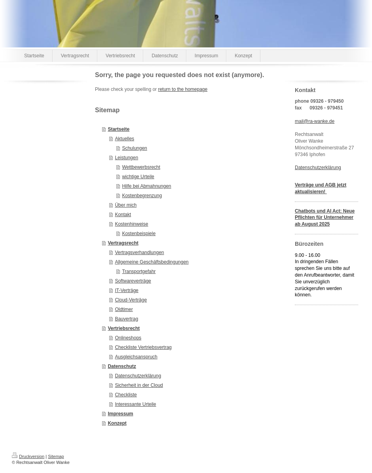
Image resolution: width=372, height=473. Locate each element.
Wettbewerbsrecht (141, 167)
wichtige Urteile (138, 176)
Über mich (126, 205)
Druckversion (28, 456)
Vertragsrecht (123, 243)
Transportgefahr (139, 271)
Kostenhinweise (131, 224)
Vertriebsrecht (124, 328)
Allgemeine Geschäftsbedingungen (151, 262)
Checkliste (126, 395)
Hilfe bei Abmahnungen (146, 186)
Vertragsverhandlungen (139, 252)
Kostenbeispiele (139, 233)
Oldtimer (124, 309)
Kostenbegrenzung (142, 195)
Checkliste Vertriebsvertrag (143, 347)
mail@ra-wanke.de (314, 121)
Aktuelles (124, 138)
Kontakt (123, 214)
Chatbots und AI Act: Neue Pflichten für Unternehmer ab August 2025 (325, 217)
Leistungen (126, 157)
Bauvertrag (126, 319)
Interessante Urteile (135, 404)
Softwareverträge (133, 281)
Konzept (117, 423)
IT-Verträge (126, 290)
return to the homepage (182, 89)
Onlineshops (128, 338)
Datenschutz (122, 366)
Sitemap (56, 456)
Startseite (118, 129)
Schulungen (134, 148)
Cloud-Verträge (131, 300)
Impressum (120, 413)
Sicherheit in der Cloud (139, 385)
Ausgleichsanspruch (136, 357)
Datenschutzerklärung (138, 376)
